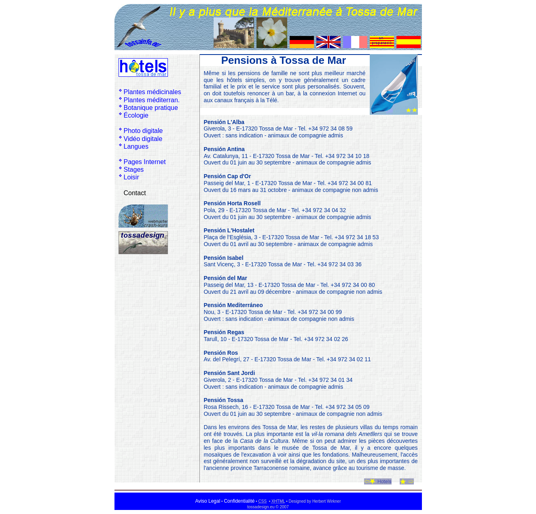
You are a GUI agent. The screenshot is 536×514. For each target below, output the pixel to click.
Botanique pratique (151, 107)
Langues (136, 146)
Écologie (136, 115)
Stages (134, 169)
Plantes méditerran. (152, 100)
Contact (135, 193)
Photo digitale (143, 130)
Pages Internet (145, 161)
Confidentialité (239, 501)
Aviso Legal (207, 501)
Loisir (131, 177)
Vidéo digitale (143, 138)
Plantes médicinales (152, 91)
